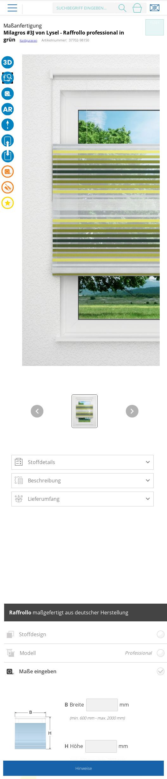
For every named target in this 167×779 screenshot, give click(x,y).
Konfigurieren (28, 40)
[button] (82, 462)
